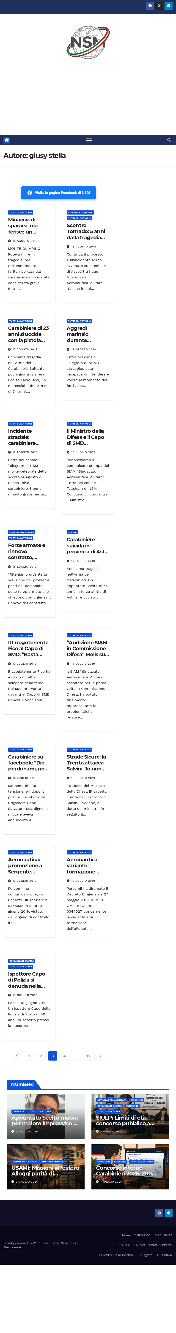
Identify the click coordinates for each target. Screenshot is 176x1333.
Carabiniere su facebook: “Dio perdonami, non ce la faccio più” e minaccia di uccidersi (29, 772)
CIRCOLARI (136, 1100)
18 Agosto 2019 (25, 240)
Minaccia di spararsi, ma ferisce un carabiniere (23, 229)
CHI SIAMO (142, 1235)
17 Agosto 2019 (25, 349)
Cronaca (18, 1111)
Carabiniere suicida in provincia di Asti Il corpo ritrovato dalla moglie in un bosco (87, 555)
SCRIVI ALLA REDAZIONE (117, 1255)
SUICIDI (72, 532)
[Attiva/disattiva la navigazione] (88, 140)
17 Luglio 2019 (83, 561)
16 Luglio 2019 (25, 778)
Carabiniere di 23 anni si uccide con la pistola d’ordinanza (28, 337)
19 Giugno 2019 (25, 995)
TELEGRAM (165, 1255)
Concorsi (120, 1161)
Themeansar (12, 1247)
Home (126, 1235)
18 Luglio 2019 (83, 452)
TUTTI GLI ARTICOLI (20, 212)
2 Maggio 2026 (27, 1131)
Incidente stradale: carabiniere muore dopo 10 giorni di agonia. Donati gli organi (28, 446)
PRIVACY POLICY (161, 1245)
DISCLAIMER (163, 1235)
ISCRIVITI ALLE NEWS (129, 1245)
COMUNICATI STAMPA (80, 212)
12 (88, 1056)
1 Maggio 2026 (111, 1181)
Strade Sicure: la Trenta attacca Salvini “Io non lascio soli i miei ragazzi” (86, 769)
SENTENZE (132, 1105)
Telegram (145, 1255)
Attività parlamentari (111, 1100)
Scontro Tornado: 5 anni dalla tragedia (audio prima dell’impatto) (86, 237)
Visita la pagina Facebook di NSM (59, 192)
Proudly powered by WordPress (26, 1243)
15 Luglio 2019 (24, 880)
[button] (169, 140)
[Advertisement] (88, 101)
